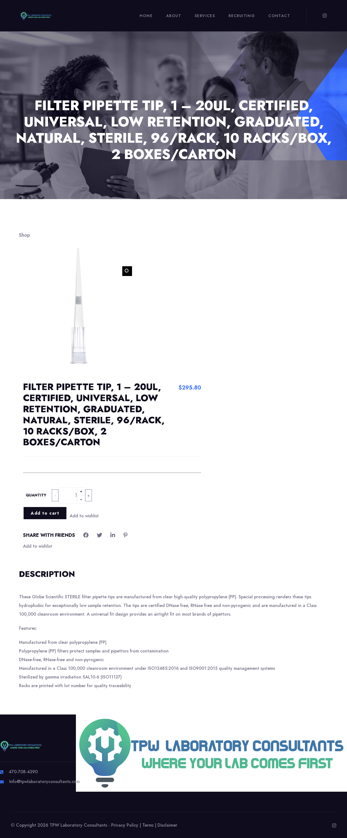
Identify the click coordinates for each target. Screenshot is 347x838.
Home (146, 15)
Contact (279, 15)
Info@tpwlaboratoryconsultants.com (44, 781)
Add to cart (45, 513)
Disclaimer (167, 825)
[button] (127, 271)
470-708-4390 (23, 772)
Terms (147, 825)
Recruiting (242, 15)
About (173, 15)
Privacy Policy (124, 825)
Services (205, 15)
